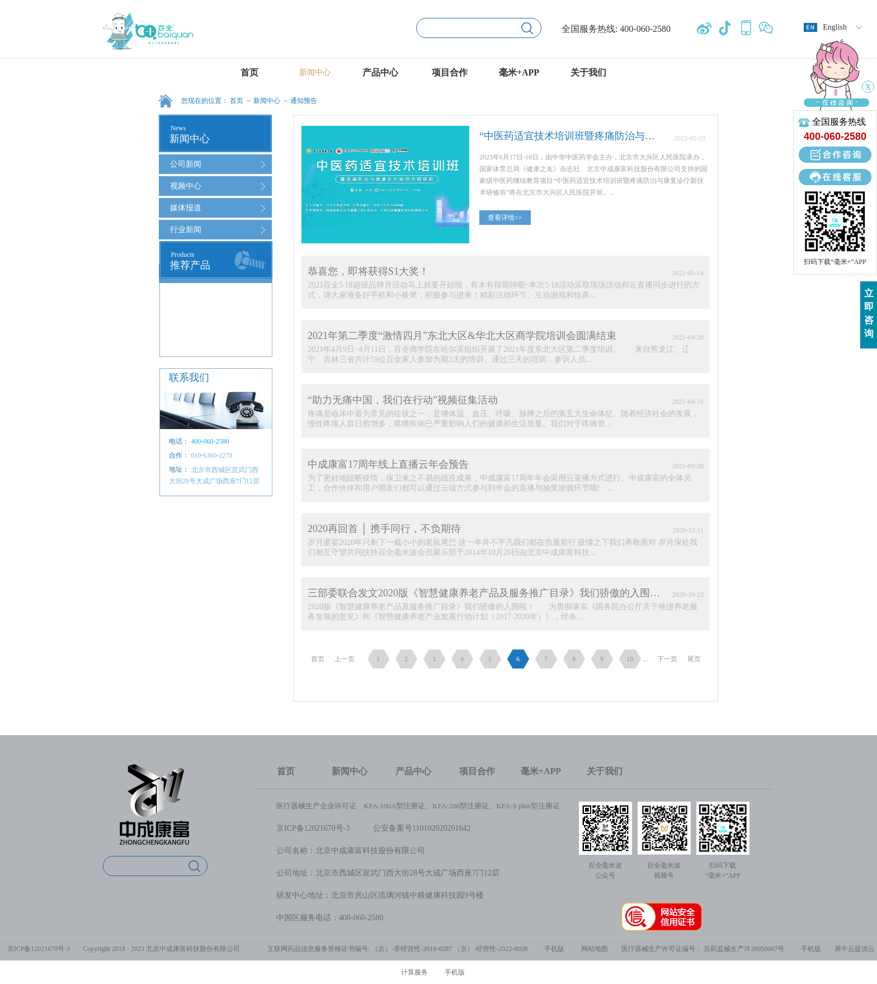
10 (629, 659)
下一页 (667, 659)
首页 (249, 72)
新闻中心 (266, 101)
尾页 (694, 659)
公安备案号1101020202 (412, 828)
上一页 (344, 659)
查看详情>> (505, 218)
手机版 (552, 949)
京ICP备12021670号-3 (313, 828)
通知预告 (303, 101)
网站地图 (593, 949)
